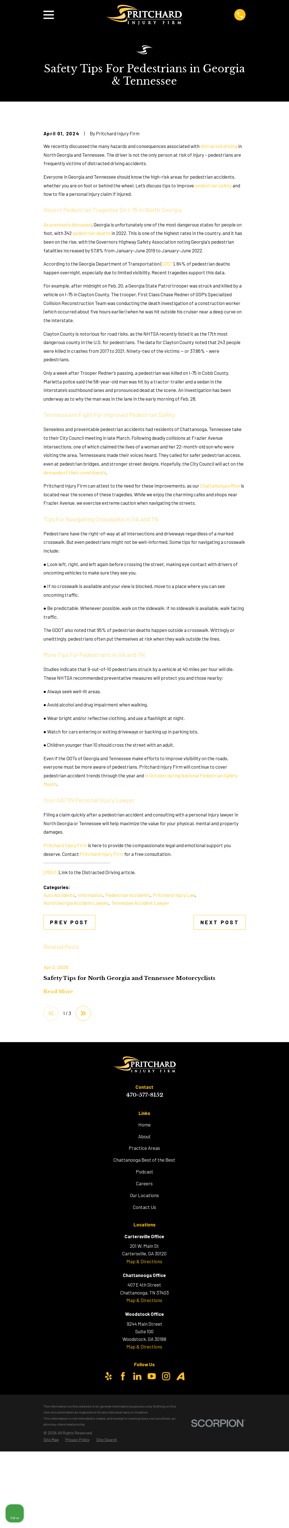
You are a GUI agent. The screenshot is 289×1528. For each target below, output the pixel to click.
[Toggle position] (258, 1348)
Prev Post (69, 1018)
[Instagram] (166, 1472)
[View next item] (84, 1109)
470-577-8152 (144, 1191)
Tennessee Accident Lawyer (140, 998)
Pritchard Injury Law (174, 991)
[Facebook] (123, 1472)
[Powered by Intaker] (241, 1516)
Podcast (144, 1268)
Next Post (219, 1018)
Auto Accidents (59, 991)
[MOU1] (51, 968)
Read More (58, 1087)
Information (90, 991)
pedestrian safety (213, 281)
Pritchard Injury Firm (65, 941)
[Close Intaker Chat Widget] (270, 1348)
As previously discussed (67, 320)
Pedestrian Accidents (127, 991)
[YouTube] (152, 1472)
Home (144, 1220)
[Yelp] (108, 1472)
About (144, 1232)
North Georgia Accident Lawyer (75, 998)
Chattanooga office (220, 581)
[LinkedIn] (137, 1472)
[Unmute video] (189, 1348)
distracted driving (218, 241)
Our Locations (144, 1291)
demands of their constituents (74, 568)
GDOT (167, 359)
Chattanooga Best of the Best (144, 1256)
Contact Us (144, 1303)
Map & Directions (144, 1357)
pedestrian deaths (92, 329)
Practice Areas (144, 1244)
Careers (144, 1279)
